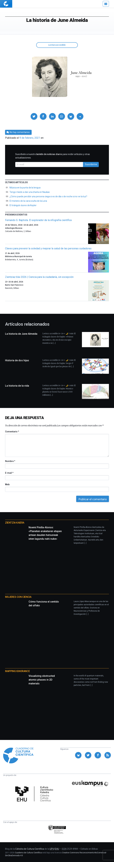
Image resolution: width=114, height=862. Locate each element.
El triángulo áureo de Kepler (23, 205)
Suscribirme (91, 164)
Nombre (10, 461)
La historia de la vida (17, 385)
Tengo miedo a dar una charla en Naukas (30, 192)
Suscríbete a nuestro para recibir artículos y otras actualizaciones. (52, 156)
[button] (34, 116)
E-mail (9, 473)
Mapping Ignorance (17, 671)
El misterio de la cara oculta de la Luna (28, 201)
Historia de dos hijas (17, 360)
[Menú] (106, 4)
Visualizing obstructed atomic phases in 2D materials (42, 679)
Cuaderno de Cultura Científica (28, 853)
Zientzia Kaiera (14, 522)
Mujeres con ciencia (18, 596)
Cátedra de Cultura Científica (29, 849)
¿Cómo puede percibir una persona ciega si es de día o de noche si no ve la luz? (48, 196)
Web (7, 484)
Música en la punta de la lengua (25, 187)
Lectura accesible (57, 45)
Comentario (12, 431)
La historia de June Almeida (21, 333)
